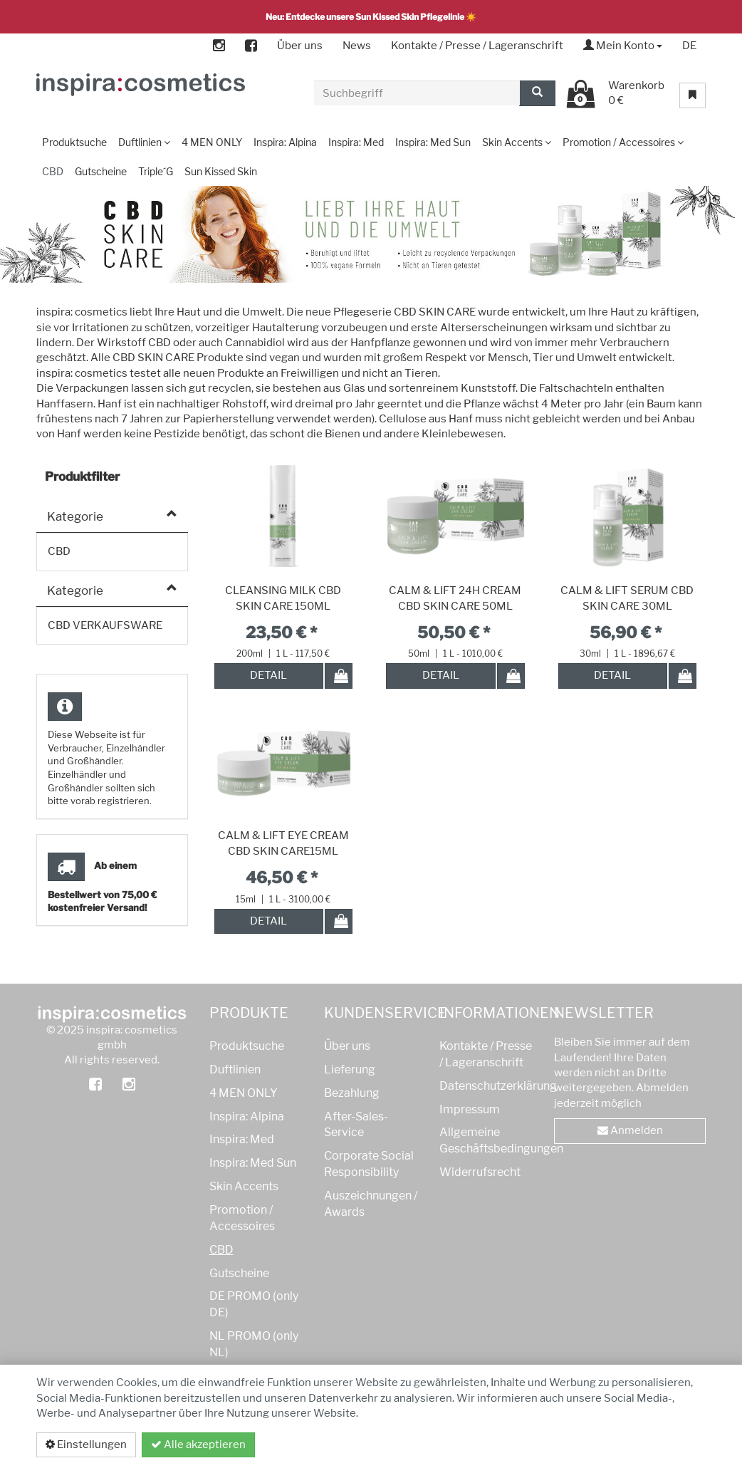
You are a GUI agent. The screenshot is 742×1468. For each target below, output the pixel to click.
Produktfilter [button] (82, 476)
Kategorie (75, 516)
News (357, 45)
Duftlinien (235, 1069)
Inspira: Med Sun (252, 1163)
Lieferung (349, 1069)
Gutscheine (239, 1273)
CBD (221, 1249)
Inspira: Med (241, 1139)
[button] (698, 301)
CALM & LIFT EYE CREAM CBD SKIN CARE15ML (283, 843)
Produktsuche (246, 1046)
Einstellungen (86, 1444)
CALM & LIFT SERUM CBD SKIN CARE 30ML (627, 598)
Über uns (300, 45)
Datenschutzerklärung (629, 1444)
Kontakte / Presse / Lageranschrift (477, 45)
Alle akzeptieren (198, 1444)
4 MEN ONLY (243, 1093)
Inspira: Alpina (246, 1116)
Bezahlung (352, 1093)
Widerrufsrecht (480, 1172)
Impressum (469, 1109)
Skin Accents (243, 1186)
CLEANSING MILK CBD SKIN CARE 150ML (283, 598)
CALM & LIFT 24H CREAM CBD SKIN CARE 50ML (455, 598)
